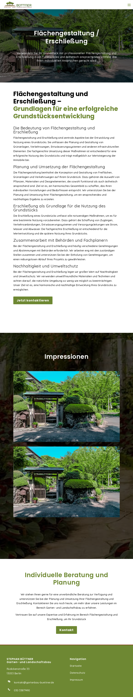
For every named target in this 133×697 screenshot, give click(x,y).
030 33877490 (22, 620)
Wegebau (12, 660)
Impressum (76, 609)
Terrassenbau (15, 667)
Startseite (76, 595)
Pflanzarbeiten (16, 695)
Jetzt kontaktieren (33, 300)
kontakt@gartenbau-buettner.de (34, 612)
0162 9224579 (22, 643)
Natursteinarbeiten (18, 674)
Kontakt (66, 560)
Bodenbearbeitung (18, 688)
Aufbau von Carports (19, 681)
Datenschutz (77, 602)
